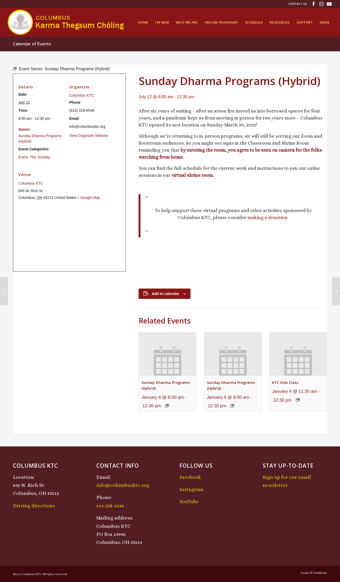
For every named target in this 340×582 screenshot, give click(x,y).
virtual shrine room (192, 175)
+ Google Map (88, 197)
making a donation (267, 217)
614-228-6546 (110, 505)
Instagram (191, 489)
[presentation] (167, 354)
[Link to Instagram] (321, 4)
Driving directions (34, 505)
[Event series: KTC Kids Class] (298, 400)
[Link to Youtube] (329, 4)
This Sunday (40, 157)
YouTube (189, 501)
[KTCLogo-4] (66, 22)
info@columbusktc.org (122, 485)
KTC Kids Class (285, 382)
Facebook (190, 477)
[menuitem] (296, 4)
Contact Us (297, 4)
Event (23, 157)
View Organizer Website (88, 136)
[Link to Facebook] (313, 4)
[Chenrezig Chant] (336, 291)
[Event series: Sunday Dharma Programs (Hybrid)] (167, 405)
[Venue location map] (69, 236)
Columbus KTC (81, 95)
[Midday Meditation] (4, 291)
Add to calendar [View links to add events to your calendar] (165, 294)
